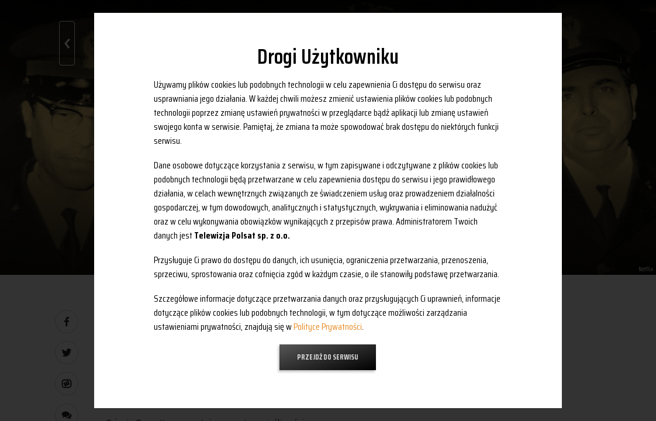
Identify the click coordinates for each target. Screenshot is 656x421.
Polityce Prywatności (328, 326)
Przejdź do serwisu (327, 357)
